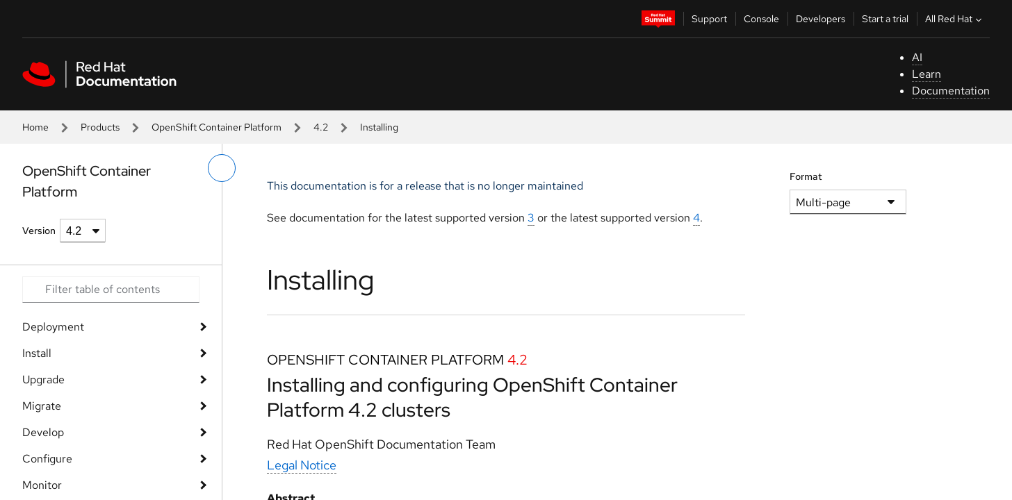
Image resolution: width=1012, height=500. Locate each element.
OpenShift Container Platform (216, 127)
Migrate (41, 406)
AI (917, 57)
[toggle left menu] (222, 168)
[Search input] (110, 289)
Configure (47, 458)
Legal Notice (301, 465)
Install (36, 353)
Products (100, 127)
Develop (43, 432)
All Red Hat (955, 18)
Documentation (951, 90)
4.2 (320, 127)
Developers (820, 18)
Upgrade (43, 379)
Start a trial (885, 18)
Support (709, 18)
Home (35, 127)
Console (761, 18)
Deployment (53, 326)
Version (39, 230)
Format (806, 176)
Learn (926, 74)
